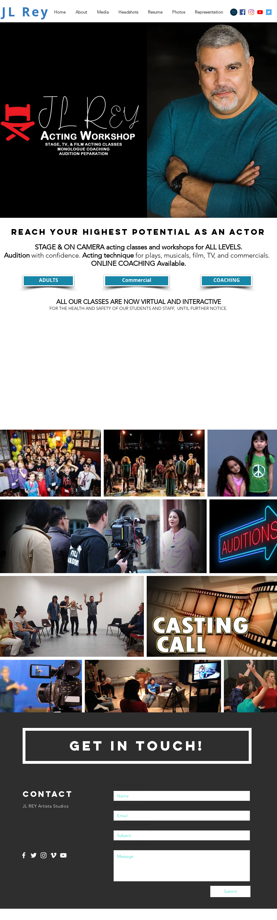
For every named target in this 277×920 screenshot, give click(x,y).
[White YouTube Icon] (63, 855)
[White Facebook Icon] (24, 855)
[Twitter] (269, 12)
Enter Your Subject (131, 824)
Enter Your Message (132, 844)
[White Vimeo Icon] (53, 855)
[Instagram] (251, 12)
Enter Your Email (129, 804)
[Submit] (230, 891)
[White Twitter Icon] (34, 855)
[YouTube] (260, 12)
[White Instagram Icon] (43, 855)
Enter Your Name (130, 785)
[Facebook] (242, 12)
